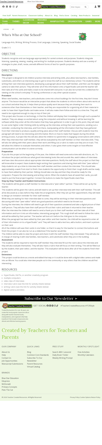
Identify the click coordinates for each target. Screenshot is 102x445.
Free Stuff (7, 15)
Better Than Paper (5, 21)
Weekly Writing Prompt (62, 358)
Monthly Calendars (86, 355)
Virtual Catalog (33, 366)
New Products (84, 15)
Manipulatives (57, 21)
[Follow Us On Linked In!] (7, 6)
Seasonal (95, 15)
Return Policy (95, 397)
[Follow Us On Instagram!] (13, 6)
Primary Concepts (9, 387)
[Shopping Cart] (98, 6)
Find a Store (64, 15)
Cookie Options (85, 397)
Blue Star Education (35, 1)
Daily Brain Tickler (60, 355)
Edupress (6, 381)
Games (88, 21)
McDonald (6, 384)
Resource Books (42, 21)
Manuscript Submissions (12, 364)
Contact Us (6, 358)
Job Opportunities (9, 361)
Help (4, 355)
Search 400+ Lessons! (61, 352)
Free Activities (84, 352)
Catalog (74, 15)
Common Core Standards (38, 355)
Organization (75, 21)
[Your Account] (95, 6)
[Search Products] (85, 7)
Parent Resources (19, 15)
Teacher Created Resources (11, 1)
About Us (48, 15)
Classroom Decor (28, 21)
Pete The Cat (7, 390)
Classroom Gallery (35, 15)
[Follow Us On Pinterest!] (10, 6)
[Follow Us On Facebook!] (3, 6)
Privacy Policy (75, 397)
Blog (56, 15)
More (97, 21)
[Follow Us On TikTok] (17, 6)
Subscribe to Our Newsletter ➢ (51, 298)
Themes (15, 21)
